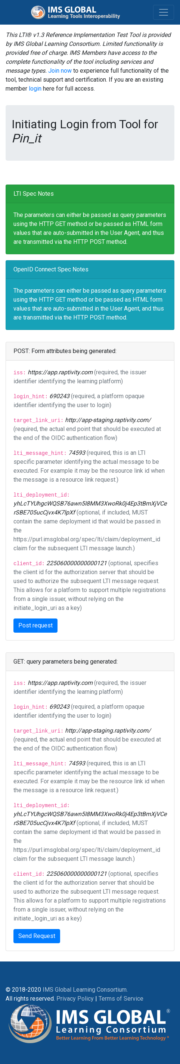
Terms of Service (121, 998)
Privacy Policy (75, 998)
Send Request (36, 935)
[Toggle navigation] (163, 12)
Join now (60, 70)
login (35, 88)
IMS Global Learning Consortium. (85, 989)
